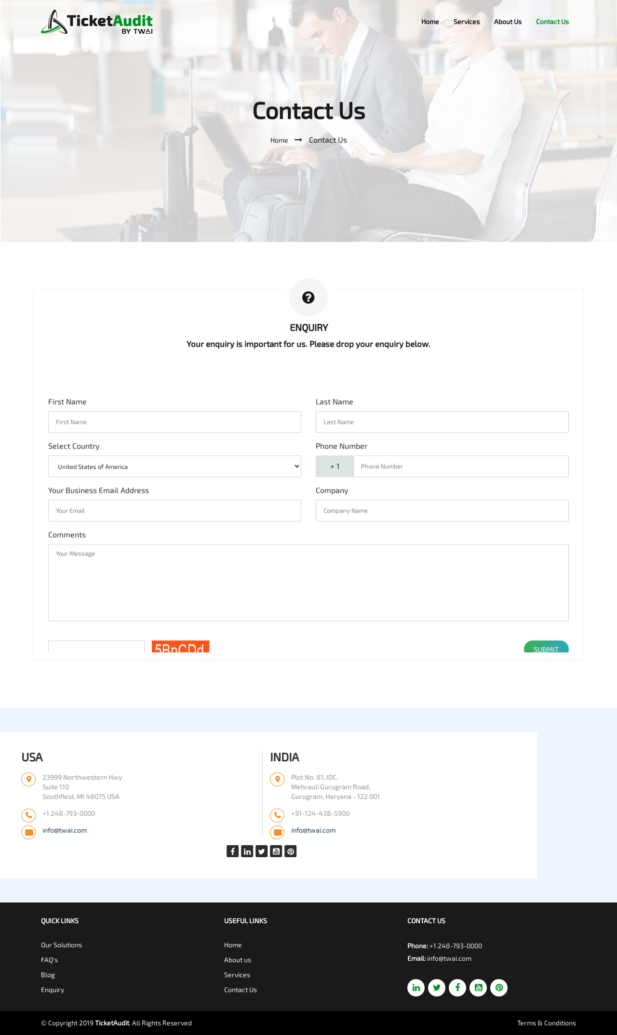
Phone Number (341, 624)
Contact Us (552, 21)
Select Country (73, 624)
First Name (67, 580)
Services (467, 21)
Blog (48, 974)
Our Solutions (61, 945)
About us (237, 959)
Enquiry (52, 989)
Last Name (334, 580)
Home (430, 21)
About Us (508, 21)
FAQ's (49, 959)
